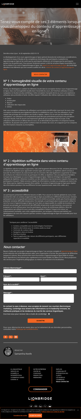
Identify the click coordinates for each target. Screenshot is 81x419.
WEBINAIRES (37, 377)
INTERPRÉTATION (16, 375)
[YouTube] (50, 407)
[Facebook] (31, 407)
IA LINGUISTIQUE (16, 369)
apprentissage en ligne (69, 251)
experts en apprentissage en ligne (54, 65)
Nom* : (43, 276)
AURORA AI (14, 379)
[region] (40, 413)
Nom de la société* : (11, 284)
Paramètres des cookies (20, 415)
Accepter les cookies (35, 415)
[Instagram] (36, 407)
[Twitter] (45, 407)
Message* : (7, 293)
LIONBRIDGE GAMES (17, 377)
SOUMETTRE (40, 321)
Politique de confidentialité (27, 329)
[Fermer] (78, 410)
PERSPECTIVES (37, 375)
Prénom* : (7, 276)
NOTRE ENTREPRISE (39, 369)
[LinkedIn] (40, 407)
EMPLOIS (59, 369)
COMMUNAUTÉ (61, 371)
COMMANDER (40, 389)
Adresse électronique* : (12, 268)
